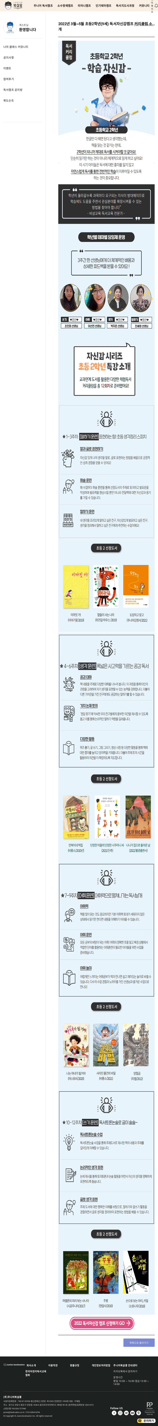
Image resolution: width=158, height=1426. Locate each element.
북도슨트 (8, 100)
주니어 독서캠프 (43, 5)
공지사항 (8, 57)
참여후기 (8, 79)
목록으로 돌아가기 (139, 1342)
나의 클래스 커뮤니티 (15, 47)
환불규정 (74, 1365)
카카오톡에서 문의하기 (125, 1371)
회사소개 (31, 1365)
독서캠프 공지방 (12, 89)
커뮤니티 (144, 5)
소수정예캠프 (65, 5)
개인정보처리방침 (101, 1365)
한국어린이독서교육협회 (35, 1373)
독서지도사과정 (125, 5)
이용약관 (53, 1365)
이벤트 (7, 68)
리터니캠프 (84, 5)
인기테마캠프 (103, 5)
